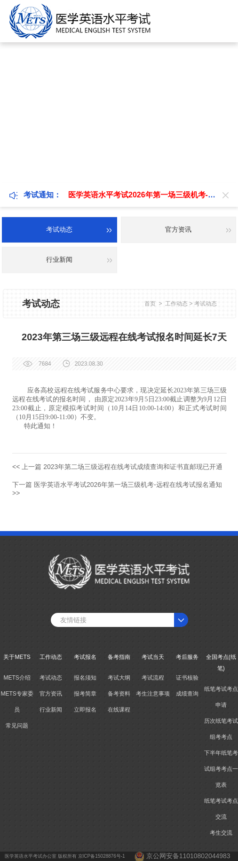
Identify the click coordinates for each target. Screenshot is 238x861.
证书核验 (187, 677)
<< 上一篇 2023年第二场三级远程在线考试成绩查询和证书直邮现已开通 (117, 466)
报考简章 (85, 693)
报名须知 (85, 677)
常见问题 (17, 725)
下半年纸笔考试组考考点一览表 (221, 769)
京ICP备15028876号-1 (101, 856)
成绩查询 (187, 693)
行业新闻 (51, 709)
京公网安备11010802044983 (188, 856)
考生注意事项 (153, 693)
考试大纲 (119, 677)
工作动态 (176, 303)
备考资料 (119, 693)
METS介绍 (16, 677)
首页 (150, 303)
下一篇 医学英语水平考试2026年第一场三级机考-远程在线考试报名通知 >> (117, 489)
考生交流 (221, 833)
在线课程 (119, 709)
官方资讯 (51, 693)
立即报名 (85, 709)
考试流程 (153, 677)
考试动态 (205, 303)
